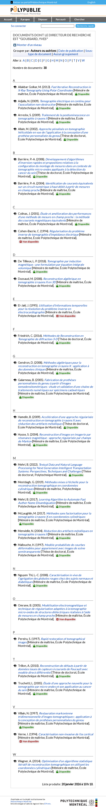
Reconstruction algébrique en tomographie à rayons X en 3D (49, 280)
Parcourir (61, 19)
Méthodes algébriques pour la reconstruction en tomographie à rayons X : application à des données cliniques (53, 366)
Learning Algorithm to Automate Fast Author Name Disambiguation (51, 501)
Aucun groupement (65, 54)
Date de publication (70, 50)
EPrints (47, 804)
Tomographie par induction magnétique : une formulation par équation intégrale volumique (51, 265)
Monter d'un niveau (29, 45)
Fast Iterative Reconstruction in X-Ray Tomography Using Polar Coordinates (54, 88)
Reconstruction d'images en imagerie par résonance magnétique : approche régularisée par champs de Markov (54, 438)
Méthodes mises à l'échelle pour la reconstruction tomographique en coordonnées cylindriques (53, 485)
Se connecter (18, 25)
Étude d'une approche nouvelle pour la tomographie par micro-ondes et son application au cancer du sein (55, 687)
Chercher (79, 19)
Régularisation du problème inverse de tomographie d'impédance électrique (51, 232)
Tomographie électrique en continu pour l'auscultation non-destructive (54, 102)
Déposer (42, 19)
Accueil (8, 19)
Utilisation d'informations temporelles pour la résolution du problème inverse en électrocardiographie (52, 309)
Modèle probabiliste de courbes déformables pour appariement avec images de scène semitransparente (51, 548)
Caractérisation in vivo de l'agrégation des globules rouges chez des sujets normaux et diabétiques (55, 578)
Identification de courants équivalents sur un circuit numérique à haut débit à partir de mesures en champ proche (55, 187)
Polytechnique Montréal (21, 801)
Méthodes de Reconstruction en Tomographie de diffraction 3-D (50, 337)
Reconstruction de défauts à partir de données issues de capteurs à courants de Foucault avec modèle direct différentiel (53, 669)
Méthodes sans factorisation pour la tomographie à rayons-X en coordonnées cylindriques (54, 515)
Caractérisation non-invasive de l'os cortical (65, 734)
